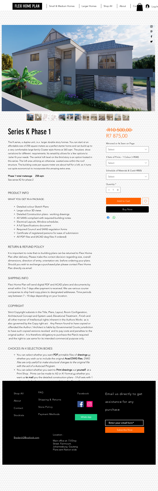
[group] (79, 471)
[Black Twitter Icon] (151, 41)
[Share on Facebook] (108, 217)
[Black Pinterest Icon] (151, 31)
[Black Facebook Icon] (151, 36)
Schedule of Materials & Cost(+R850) (124, 170)
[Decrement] (108, 190)
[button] (139, 7)
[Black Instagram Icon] (151, 26)
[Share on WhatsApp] (114, 217)
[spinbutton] (113, 190)
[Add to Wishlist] (145, 201)
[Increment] (118, 190)
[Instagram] (90, 404)
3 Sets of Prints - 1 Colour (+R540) (122, 157)
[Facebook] (80, 404)
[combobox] (127, 149)
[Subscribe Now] (124, 430)
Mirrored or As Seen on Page (120, 143)
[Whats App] (86, 417)
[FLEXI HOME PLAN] (27, 6)
